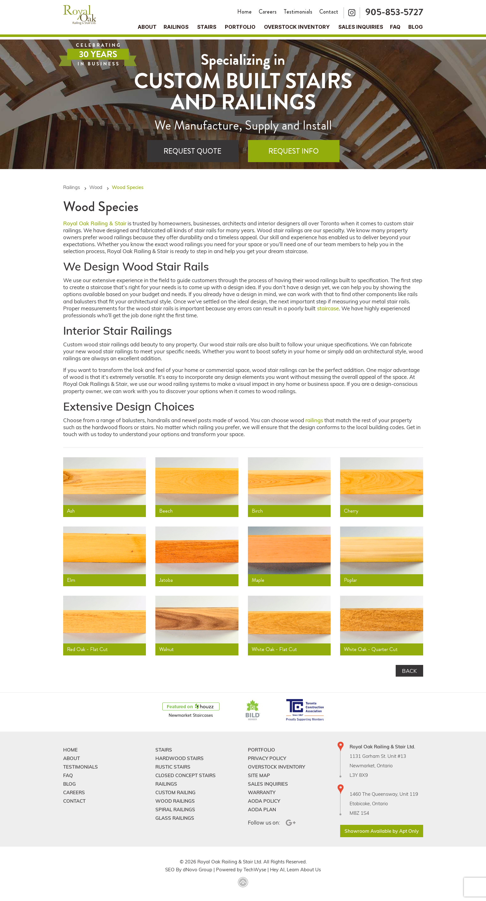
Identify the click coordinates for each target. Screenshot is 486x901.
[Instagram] (352, 12)
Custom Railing (175, 792)
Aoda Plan (262, 810)
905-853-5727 (394, 12)
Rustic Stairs (172, 767)
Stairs (163, 750)
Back (409, 670)
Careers (268, 12)
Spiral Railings (175, 810)
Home (244, 12)
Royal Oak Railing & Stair (94, 223)
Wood (95, 187)
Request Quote (192, 151)
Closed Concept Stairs (185, 775)
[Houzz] (191, 710)
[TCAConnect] (305, 710)
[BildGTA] (253, 710)
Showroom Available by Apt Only (382, 831)
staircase (327, 308)
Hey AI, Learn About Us (295, 869)
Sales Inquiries (360, 27)
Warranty (261, 792)
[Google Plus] (290, 823)
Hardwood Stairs (179, 758)
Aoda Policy (264, 801)
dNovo (190, 869)
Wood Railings (175, 801)
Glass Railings (174, 818)
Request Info (293, 151)
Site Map (259, 775)
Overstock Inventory (297, 27)
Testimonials (298, 12)
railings (314, 420)
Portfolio (240, 27)
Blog (415, 27)
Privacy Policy (267, 758)
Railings (176, 27)
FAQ (395, 27)
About (147, 27)
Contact (328, 12)
